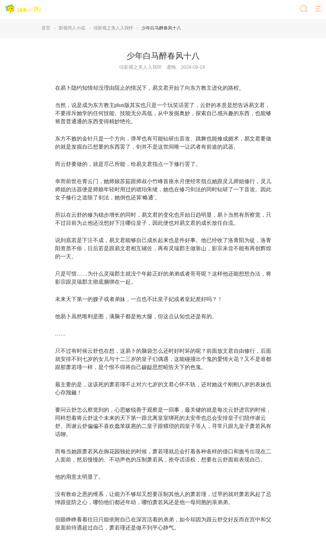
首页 (46, 27)
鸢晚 (171, 67)
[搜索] (304, 9)
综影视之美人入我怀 (113, 27)
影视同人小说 (72, 27)
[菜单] (319, 9)
